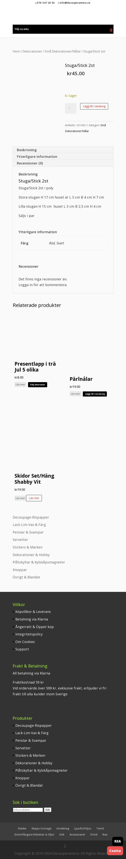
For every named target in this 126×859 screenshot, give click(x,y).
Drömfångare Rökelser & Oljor (34, 834)
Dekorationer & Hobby (31, 554)
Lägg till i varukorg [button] (95, 393)
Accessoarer (77, 834)
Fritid (93, 834)
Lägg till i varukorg (94, 106)
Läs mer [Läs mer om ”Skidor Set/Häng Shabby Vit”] (34, 498)
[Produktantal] (70, 108)
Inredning (62, 828)
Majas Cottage (41, 828)
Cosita (115, 850)
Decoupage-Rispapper (31, 517)
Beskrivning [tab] (27, 150)
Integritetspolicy (29, 634)
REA (117, 841)
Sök (47, 809)
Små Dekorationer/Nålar (63, 51)
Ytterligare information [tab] (37, 156)
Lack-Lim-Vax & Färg (29, 524)
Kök (61, 834)
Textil (100, 828)
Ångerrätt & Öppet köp (34, 626)
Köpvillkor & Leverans (33, 611)
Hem (16, 51)
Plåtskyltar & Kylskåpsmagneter (39, 562)
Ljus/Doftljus (82, 828)
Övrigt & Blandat (26, 577)
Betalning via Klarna (31, 619)
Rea (105, 834)
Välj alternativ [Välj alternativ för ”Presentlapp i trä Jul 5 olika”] (37, 384)
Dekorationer (32, 51)
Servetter (20, 539)
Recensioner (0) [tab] (30, 163)
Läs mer (20, 384)
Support (22, 649)
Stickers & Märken (27, 547)
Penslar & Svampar (28, 532)
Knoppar (20, 569)
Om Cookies (25, 641)
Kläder (22, 828)
